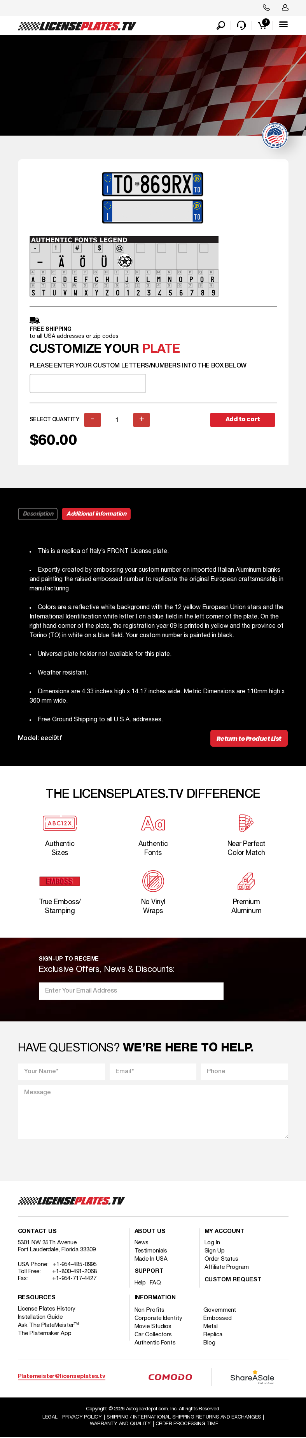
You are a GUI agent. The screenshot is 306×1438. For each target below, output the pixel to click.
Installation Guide (40, 1318)
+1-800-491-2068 (74, 1272)
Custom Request (233, 1281)
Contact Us (37, 1232)
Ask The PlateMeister (48, 1326)
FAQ (155, 1283)
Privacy (82, 1417)
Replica (213, 1335)
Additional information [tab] (96, 514)
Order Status (222, 1260)
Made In (151, 1260)
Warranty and (120, 1424)
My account (225, 1232)
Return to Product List (249, 739)
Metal (211, 1327)
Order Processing (187, 1424)
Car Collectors (153, 1335)
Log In (212, 1243)
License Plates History (47, 1310)
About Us (150, 1232)
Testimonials (151, 1251)
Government (220, 1311)
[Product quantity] (117, 420)
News (142, 1243)
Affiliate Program (227, 1268)
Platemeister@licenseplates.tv (61, 1377)
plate (161, 349)
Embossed (218, 1319)
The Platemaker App (45, 1334)
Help (140, 1283)
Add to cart (243, 420)
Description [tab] (38, 514)
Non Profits (149, 1311)
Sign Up (215, 1251)
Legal (50, 1417)
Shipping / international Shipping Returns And (184, 1417)
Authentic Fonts (155, 1343)
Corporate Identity (158, 1319)
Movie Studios (153, 1327)
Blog (210, 1343)
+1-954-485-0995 (74, 1265)
